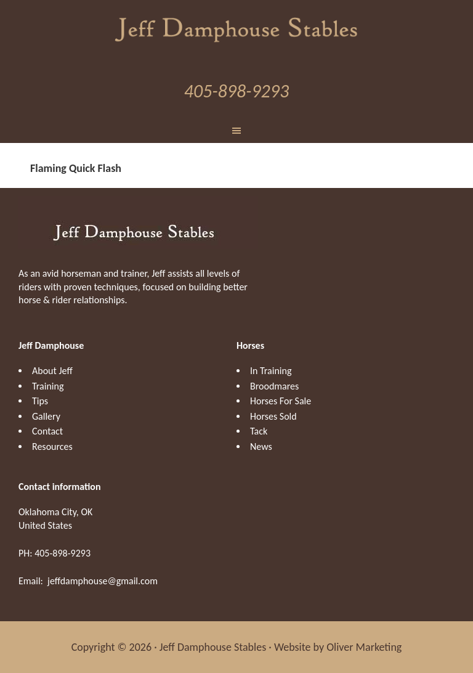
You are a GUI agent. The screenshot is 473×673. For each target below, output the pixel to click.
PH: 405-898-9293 (54, 553)
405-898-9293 (236, 91)
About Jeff (52, 371)
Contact (47, 431)
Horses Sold (273, 416)
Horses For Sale (280, 401)
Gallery (46, 416)
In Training (270, 371)
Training (47, 386)
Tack (258, 431)
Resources (52, 446)
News (261, 446)
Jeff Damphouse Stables (236, 27)
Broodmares (274, 386)
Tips (40, 401)
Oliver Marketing (364, 647)
